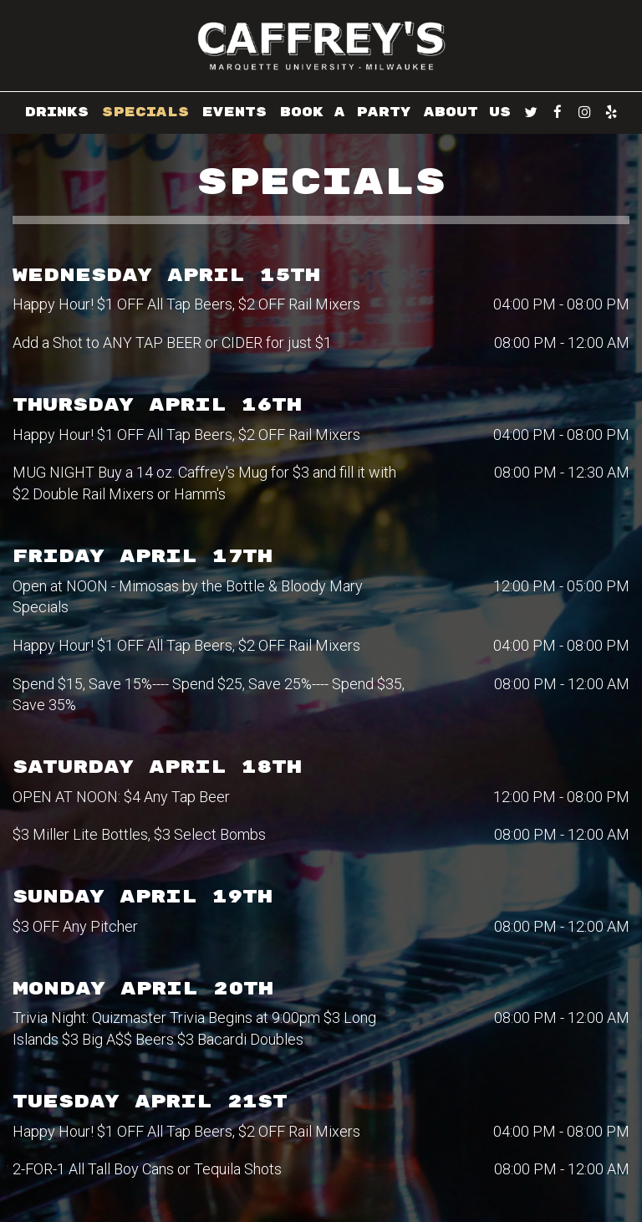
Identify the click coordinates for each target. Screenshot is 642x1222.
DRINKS (57, 112)
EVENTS (234, 112)
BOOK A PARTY (345, 112)
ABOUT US (467, 112)
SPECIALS (145, 112)
